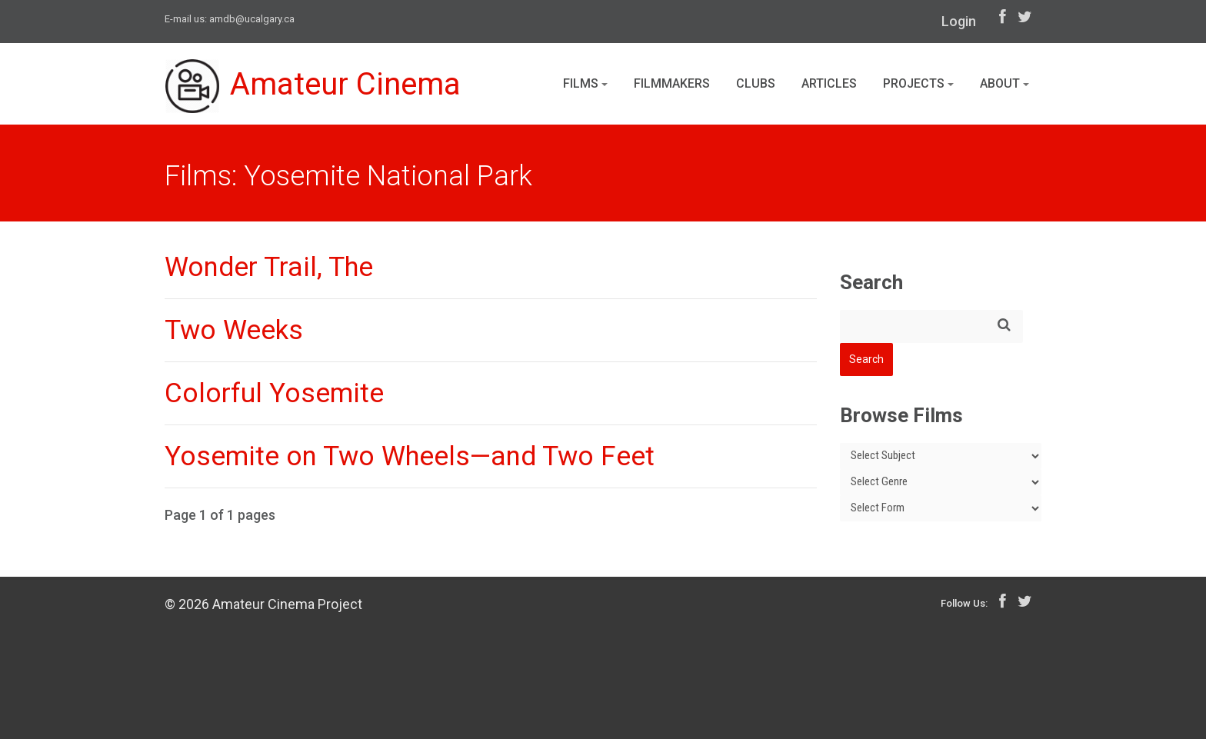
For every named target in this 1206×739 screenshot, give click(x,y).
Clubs (755, 83)
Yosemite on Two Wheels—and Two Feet (410, 456)
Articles (829, 83)
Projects (918, 83)
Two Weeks (234, 330)
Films (585, 83)
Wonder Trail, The (269, 267)
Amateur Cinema (313, 86)
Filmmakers (672, 83)
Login (958, 21)
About (1004, 83)
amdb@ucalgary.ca (252, 19)
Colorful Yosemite (274, 393)
